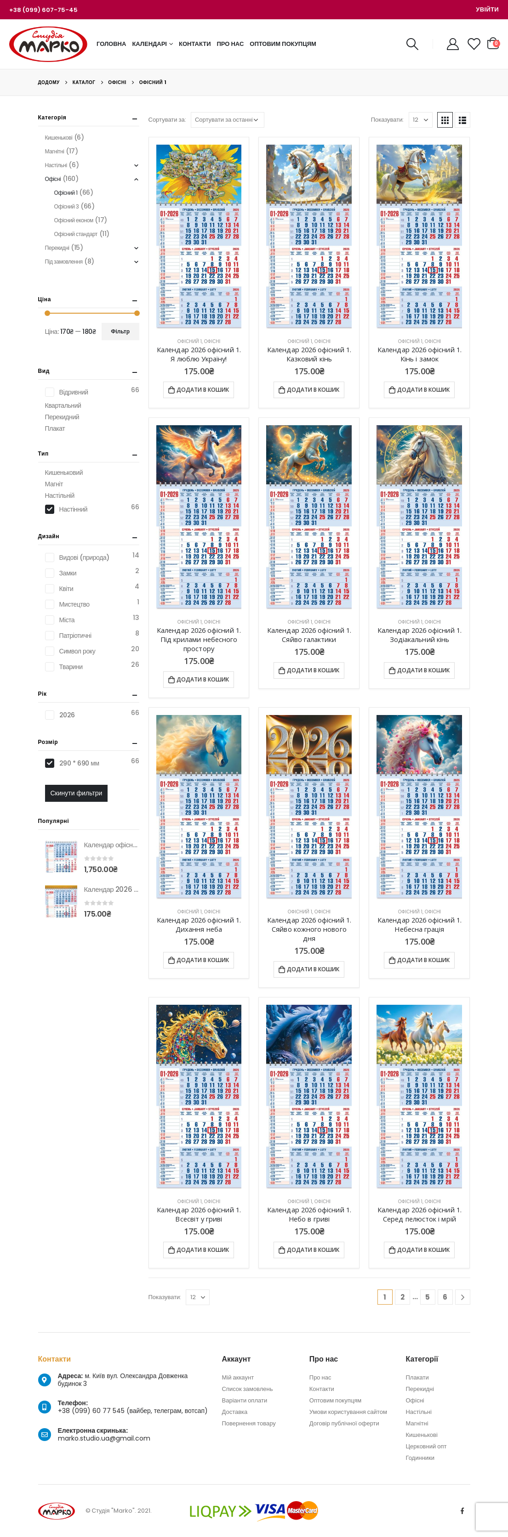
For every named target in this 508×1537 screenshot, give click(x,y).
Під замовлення (64, 261)
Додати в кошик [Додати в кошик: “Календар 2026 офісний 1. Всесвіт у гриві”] (203, 1250)
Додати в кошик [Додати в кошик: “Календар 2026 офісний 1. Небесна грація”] (423, 960)
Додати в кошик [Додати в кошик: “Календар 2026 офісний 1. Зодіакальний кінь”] (423, 670)
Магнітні (54, 151)
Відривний (73, 392)
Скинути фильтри (77, 793)
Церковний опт (425, 1446)
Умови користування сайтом (348, 1412)
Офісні (212, 341)
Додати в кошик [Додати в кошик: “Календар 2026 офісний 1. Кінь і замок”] (423, 390)
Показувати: (387, 119)
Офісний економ (73, 220)
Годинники (419, 1457)
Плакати (416, 1377)
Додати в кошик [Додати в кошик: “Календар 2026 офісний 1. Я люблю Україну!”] (203, 390)
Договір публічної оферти (344, 1423)
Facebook (462, 1511)
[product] (199, 237)
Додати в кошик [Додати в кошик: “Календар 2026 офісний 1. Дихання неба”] (203, 960)
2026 (67, 715)
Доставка (235, 1412)
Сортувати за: (167, 119)
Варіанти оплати (245, 1400)
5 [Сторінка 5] (427, 1297)
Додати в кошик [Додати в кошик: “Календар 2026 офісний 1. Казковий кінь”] (313, 390)
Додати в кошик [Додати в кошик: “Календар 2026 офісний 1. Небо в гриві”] (313, 1250)
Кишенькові (59, 137)
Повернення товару (249, 1423)
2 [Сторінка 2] (402, 1297)
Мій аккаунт (238, 1377)
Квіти (66, 588)
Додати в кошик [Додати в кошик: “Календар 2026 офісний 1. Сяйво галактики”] (313, 670)
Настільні (56, 165)
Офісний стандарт (75, 234)
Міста (67, 620)
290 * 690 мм (79, 763)
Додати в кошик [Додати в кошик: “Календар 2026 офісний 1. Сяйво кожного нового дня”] (313, 969)
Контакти (195, 43)
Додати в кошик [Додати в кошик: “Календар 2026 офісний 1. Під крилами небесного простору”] (203, 679)
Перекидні (57, 248)
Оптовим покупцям (283, 43)
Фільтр (120, 331)
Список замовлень (247, 1389)
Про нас (230, 43)
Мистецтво (74, 604)
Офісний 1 (189, 341)
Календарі (149, 43)
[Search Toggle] (412, 44)
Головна (111, 43)
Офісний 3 (66, 206)
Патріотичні (75, 635)
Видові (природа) (84, 557)
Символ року (77, 651)
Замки (68, 573)
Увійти (487, 9)
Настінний (73, 509)
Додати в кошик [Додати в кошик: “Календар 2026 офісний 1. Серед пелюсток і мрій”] (423, 1250)
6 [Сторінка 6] (445, 1297)
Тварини (71, 666)
